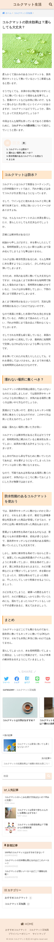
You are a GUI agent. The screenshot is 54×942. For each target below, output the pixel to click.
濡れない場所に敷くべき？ (21, 153)
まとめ (12, 159)
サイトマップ (39, 934)
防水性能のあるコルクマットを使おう (26, 156)
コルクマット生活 (27, 4)
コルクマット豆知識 (26, 689)
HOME (27, 924)
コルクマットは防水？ (19, 149)
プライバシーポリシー (19, 934)
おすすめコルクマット (18, 898)
